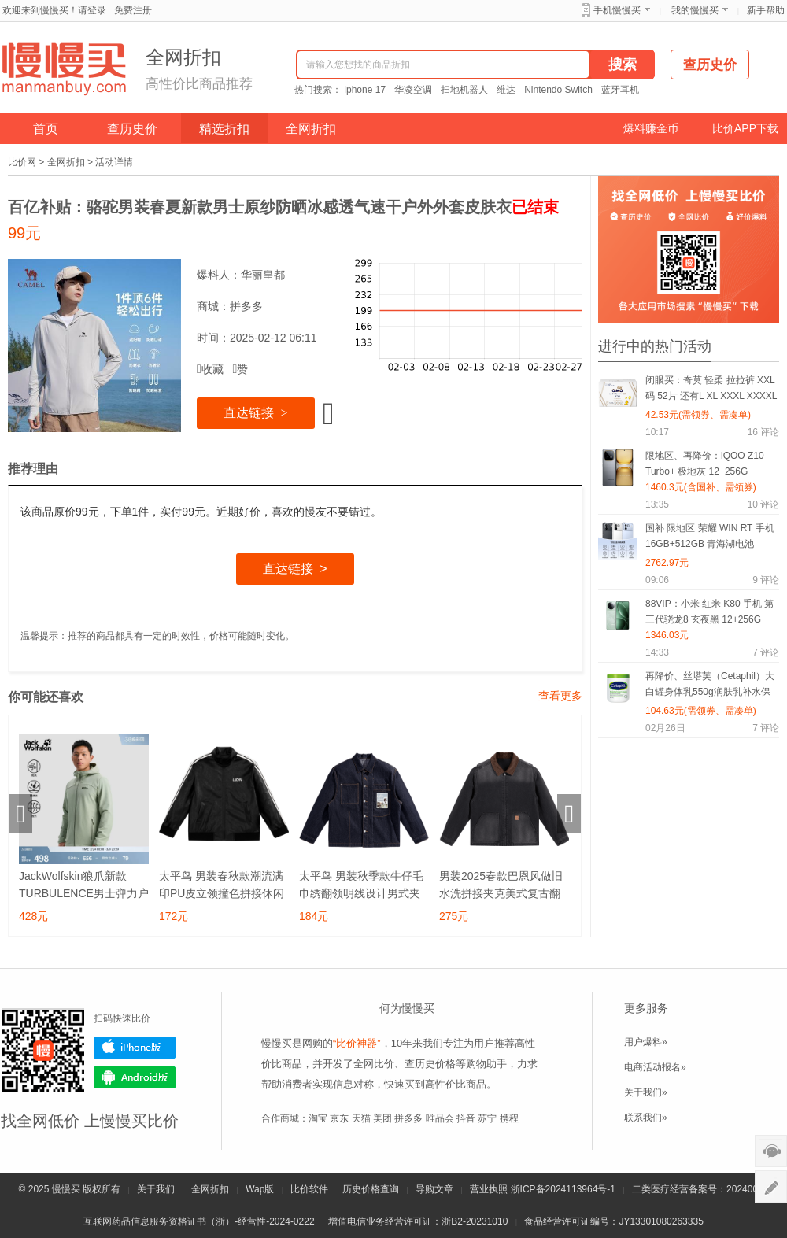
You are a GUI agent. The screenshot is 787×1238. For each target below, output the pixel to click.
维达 (506, 89)
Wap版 (260, 1189)
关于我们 (156, 1189)
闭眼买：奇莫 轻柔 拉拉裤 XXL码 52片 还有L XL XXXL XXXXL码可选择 (711, 391)
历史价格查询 (370, 1189)
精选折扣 (224, 128)
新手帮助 (766, 10)
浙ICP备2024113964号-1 (563, 1189)
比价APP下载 (745, 128)
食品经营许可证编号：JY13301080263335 (613, 1221)
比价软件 (309, 1189)
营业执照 (489, 1189)
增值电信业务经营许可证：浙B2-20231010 (418, 1221)
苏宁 (487, 1118)
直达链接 (255, 412)
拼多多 (246, 306)
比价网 (22, 162)
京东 (339, 1118)
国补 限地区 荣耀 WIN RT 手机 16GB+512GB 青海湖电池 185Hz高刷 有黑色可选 (709, 539)
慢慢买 (66, 1189)
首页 (45, 128)
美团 (382, 1118)
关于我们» (645, 1092)
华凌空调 (413, 89)
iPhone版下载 (135, 1048)
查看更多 (560, 695)
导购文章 (434, 1189)
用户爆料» (645, 1042)
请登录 (92, 10)
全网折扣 (311, 128)
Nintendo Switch (558, 89)
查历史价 (132, 128)
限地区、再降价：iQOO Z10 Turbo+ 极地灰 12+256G (704, 463)
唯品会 (440, 1118)
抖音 (465, 1118)
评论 (763, 432)
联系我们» (645, 1117)
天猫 (361, 1118)
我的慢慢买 (695, 10)
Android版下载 (135, 1077)
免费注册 (133, 10)
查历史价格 (430, 1064)
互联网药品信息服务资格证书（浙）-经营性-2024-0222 (198, 1221)
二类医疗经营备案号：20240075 (700, 1189)
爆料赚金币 (650, 128)
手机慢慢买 (617, 10)
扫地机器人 (464, 89)
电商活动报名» (655, 1067)
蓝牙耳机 (620, 89)
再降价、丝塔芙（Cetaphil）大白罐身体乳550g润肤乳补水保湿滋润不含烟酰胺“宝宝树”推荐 (709, 687)
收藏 (210, 369)
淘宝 (318, 1118)
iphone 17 (365, 89)
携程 (509, 1118)
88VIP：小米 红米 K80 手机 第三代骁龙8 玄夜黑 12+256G (709, 611)
